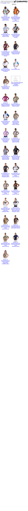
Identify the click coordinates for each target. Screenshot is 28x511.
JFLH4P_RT (15, 137)
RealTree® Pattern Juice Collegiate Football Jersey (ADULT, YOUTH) (15, 36)
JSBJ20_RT (5, 172)
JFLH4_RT (16, 172)
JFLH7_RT (5, 190)
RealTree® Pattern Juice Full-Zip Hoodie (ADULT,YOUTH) (5, 35)
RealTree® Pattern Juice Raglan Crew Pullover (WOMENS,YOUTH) (5, 105)
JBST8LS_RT (5, 224)
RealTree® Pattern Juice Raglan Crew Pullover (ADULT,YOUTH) (15, 105)
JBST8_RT (5, 242)
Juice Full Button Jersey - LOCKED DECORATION (15, 84)
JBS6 (16, 68)
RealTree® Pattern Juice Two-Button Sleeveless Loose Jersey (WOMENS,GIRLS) (5, 210)
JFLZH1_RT (5, 33)
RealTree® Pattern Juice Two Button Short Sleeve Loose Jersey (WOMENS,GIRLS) (5, 175)
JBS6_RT (5, 85)
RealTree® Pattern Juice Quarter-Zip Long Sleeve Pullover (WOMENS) (5, 140)
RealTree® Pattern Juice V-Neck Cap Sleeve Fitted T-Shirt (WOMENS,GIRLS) (5, 262)
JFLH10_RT (15, 50)
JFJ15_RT (5, 15)
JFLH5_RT (16, 190)
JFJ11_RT (5, 50)
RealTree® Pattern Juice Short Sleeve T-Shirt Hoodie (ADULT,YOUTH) (5, 193)
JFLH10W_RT (5, 68)
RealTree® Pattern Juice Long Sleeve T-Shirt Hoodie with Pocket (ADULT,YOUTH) (15, 140)
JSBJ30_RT (5, 207)
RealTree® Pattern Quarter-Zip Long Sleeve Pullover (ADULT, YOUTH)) (15, 123)
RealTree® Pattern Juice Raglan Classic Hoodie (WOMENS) (5, 70)
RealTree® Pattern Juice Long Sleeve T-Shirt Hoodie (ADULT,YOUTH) (15, 175)
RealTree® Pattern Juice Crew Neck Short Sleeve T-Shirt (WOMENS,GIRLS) (15, 245)
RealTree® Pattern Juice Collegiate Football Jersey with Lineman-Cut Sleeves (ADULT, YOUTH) (5, 53)
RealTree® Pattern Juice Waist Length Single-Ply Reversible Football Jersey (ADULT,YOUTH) (15, 19)
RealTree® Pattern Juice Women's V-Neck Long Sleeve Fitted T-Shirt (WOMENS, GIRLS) (15, 210)
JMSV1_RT (15, 224)
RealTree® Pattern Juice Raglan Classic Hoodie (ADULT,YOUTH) (15, 52)
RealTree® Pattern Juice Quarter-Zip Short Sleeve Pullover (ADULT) (5, 123)
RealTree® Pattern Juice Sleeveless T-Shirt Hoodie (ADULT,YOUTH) (15, 193)
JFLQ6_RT (5, 120)
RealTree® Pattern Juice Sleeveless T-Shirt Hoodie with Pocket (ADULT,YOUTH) (5, 158)
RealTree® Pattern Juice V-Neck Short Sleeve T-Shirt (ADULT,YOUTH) (15, 226)
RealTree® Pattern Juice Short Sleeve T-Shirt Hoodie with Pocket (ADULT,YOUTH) (15, 158)
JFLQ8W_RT (5, 137)
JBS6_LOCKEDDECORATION (17, 82)
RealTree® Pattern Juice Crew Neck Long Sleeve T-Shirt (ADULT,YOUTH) (5, 227)
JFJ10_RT (15, 33)
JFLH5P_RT (5, 155)
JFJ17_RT (15, 15)
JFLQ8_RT (16, 120)
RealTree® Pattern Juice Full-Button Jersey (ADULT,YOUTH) (5, 87)
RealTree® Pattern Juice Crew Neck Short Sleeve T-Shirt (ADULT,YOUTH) (5, 245)
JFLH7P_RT (15, 155)
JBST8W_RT (15, 242)
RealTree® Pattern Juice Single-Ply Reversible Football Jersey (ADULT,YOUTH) (5, 18)
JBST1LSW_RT (16, 207)
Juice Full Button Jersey (15, 69)
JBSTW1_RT (5, 259)
